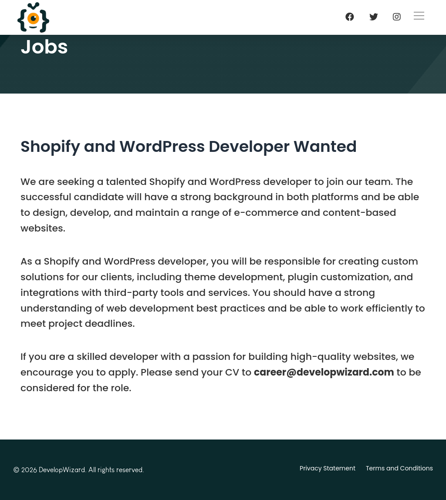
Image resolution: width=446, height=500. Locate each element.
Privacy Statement (327, 468)
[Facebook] (350, 17)
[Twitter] (374, 17)
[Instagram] (396, 17)
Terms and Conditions (399, 468)
